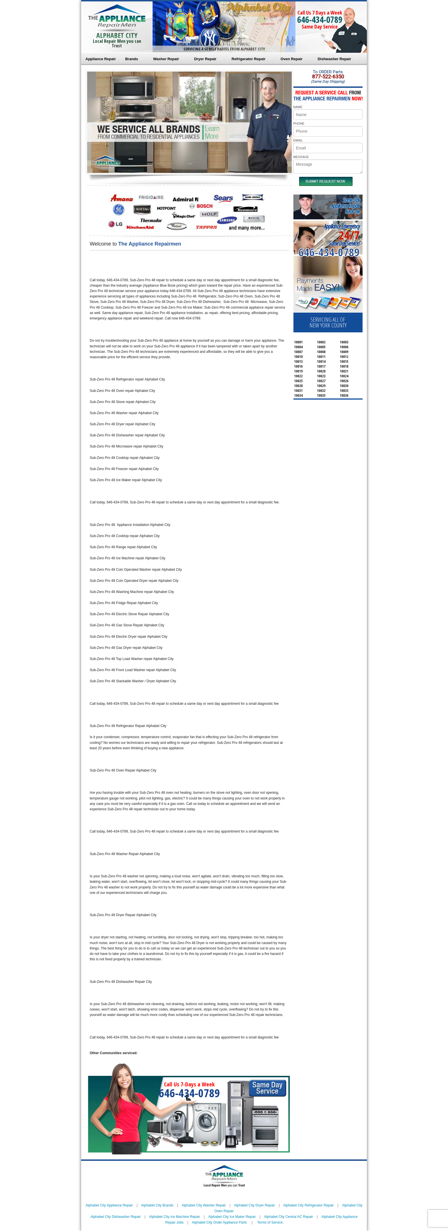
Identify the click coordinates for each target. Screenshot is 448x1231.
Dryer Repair (205, 59)
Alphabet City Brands (157, 1205)
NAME (298, 107)
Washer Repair (166, 59)
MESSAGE (301, 157)
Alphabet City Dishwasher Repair (116, 1217)
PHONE (299, 123)
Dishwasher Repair (334, 59)
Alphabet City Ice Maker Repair (232, 1217)
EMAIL (298, 140)
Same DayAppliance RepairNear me (345, 205)
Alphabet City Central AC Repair (288, 1217)
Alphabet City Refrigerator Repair (308, 1205)
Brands (131, 59)
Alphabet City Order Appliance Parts (219, 1222)
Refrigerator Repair (248, 59)
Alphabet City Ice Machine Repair (174, 1217)
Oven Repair (292, 59)
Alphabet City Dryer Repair (254, 1205)
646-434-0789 (319, 19)
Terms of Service (270, 1222)
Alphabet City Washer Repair (204, 1205)
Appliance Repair (100, 59)
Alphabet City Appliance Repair (109, 1205)
